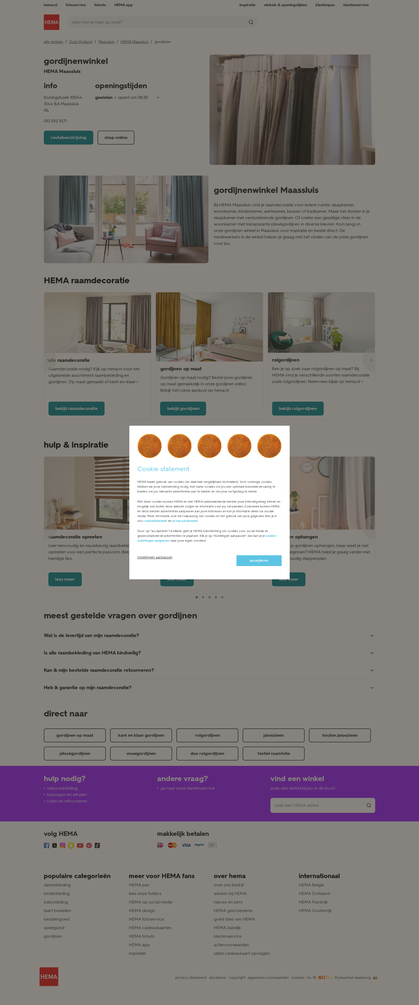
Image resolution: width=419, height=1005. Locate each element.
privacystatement (185, 521)
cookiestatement (155, 521)
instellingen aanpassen (154, 557)
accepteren (259, 560)
